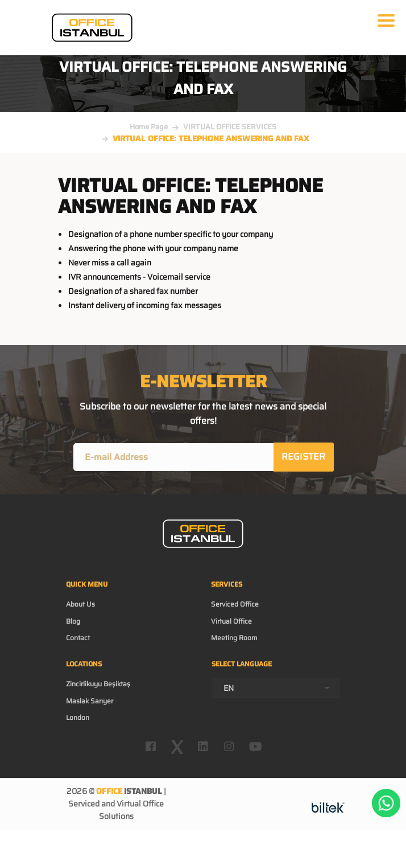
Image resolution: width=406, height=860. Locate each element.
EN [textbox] (228, 688)
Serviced (84, 803)
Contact (78, 637)
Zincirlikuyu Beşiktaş (98, 683)
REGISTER (303, 456)
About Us (80, 604)
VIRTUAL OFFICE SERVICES (229, 127)
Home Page (149, 127)
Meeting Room (234, 637)
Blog (73, 621)
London (77, 717)
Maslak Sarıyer (89, 700)
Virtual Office (231, 621)
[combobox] (275, 688)
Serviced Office (235, 604)
